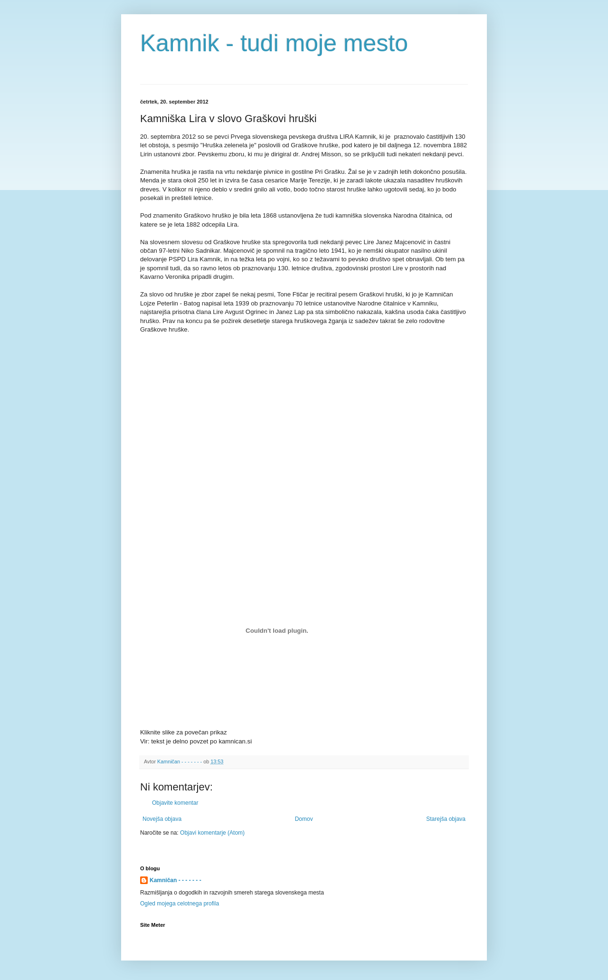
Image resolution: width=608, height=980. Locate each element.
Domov (304, 819)
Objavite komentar (175, 802)
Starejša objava (446, 819)
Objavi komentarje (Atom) (212, 832)
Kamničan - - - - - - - (175, 880)
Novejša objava (161, 819)
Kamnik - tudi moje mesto (274, 43)
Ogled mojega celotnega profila (179, 903)
